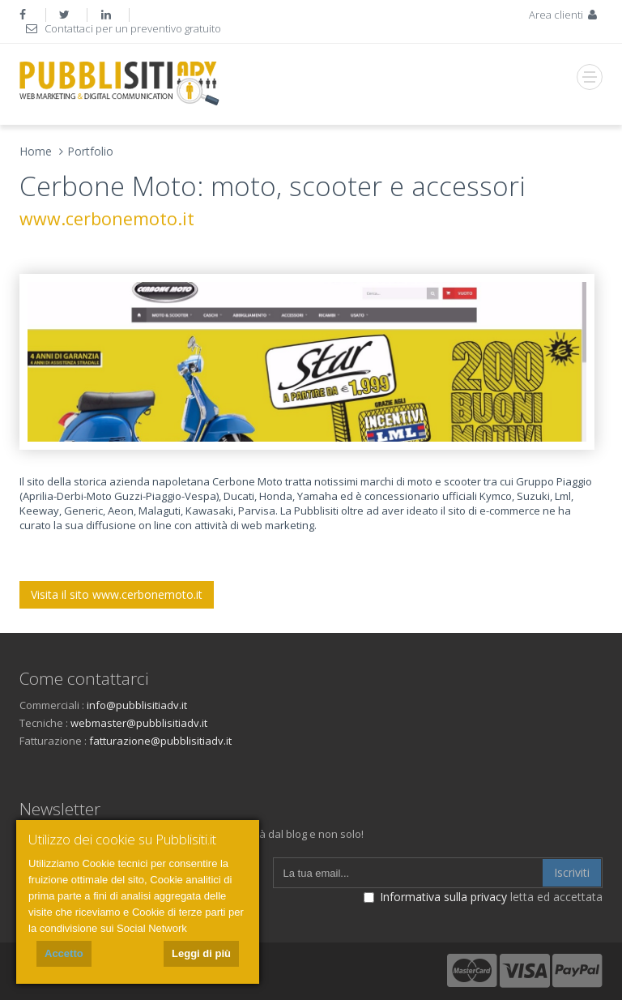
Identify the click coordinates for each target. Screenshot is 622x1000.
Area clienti (564, 14)
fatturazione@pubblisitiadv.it (160, 740)
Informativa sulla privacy (443, 896)
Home (35, 151)
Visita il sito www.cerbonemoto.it (116, 594)
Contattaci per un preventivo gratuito (122, 28)
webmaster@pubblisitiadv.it (138, 723)
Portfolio (90, 151)
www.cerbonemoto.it (106, 218)
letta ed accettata (483, 896)
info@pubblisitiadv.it (137, 705)
